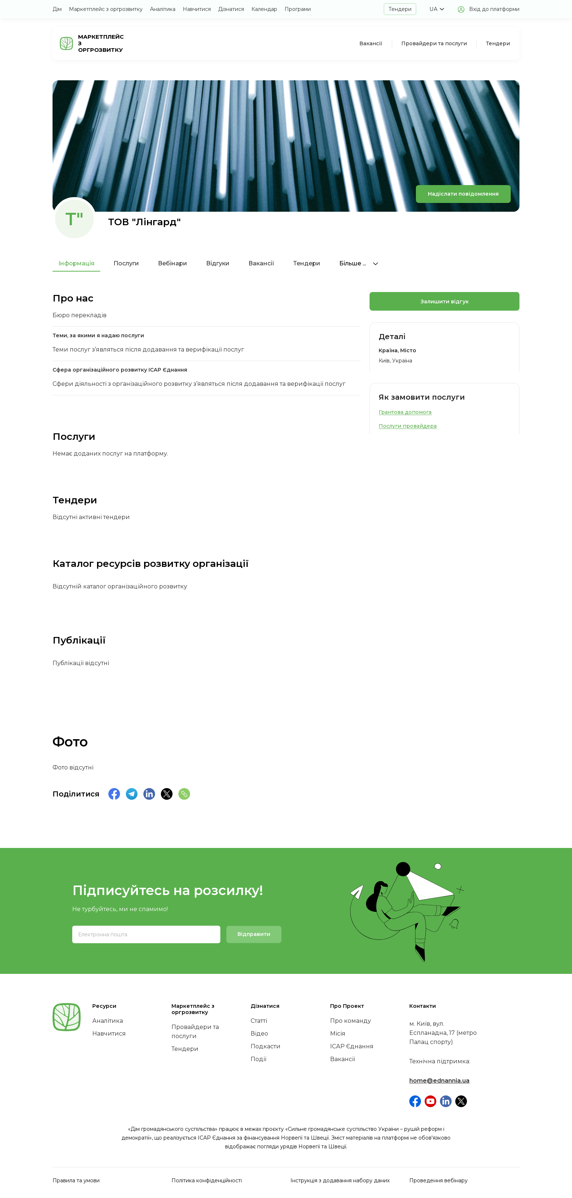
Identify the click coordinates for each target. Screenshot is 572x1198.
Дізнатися (231, 9)
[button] (436, 9)
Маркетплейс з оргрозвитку (106, 9)
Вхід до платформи (494, 9)
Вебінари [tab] (172, 263)
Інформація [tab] (76, 263)
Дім (57, 9)
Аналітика (162, 9)
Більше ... (358, 263)
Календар (264, 9)
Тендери (400, 9)
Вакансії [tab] (261, 263)
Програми (298, 9)
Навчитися (197, 9)
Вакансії (370, 43)
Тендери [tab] (306, 263)
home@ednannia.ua (439, 1080)
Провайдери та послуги (434, 43)
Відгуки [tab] (217, 263)
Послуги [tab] (126, 263)
